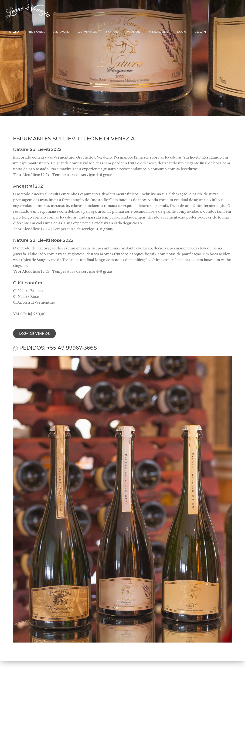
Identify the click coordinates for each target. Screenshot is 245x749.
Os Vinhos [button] (88, 31)
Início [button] (13, 31)
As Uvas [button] (61, 31)
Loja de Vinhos (34, 333)
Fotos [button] (112, 31)
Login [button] (200, 31)
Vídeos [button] (133, 31)
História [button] (36, 31)
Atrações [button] (159, 31)
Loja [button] (181, 31)
